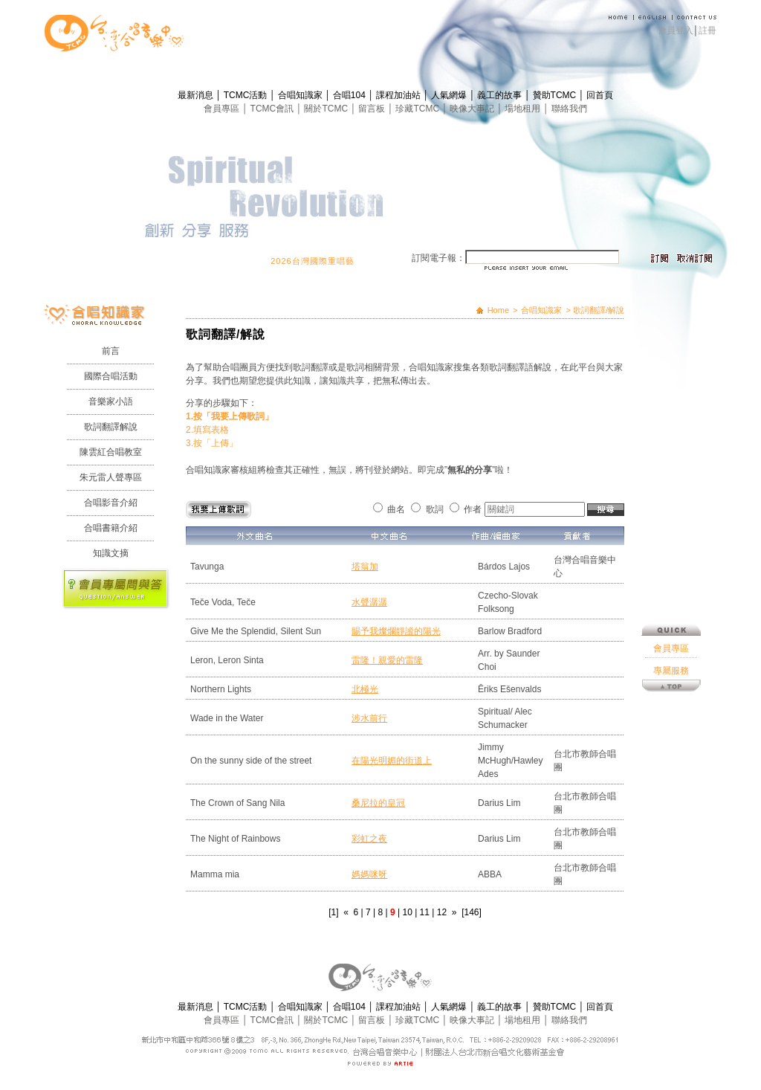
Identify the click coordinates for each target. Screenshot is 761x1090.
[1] (333, 912)
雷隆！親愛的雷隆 (387, 660)
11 (425, 912)
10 (407, 912)
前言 (111, 351)
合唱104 (350, 95)
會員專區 (223, 108)
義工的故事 (500, 95)
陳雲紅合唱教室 (111, 452)
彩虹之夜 (369, 838)
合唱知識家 (301, 95)
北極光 (365, 689)
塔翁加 (365, 566)
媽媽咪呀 (369, 874)
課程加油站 (399, 95)
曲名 (396, 509)
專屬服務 (671, 577)
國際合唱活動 (110, 376)
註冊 (707, 30)
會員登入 (675, 30)
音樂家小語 (110, 401)
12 (442, 912)
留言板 (372, 108)
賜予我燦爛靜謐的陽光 (396, 631)
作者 (473, 509)
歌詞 (435, 509)
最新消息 (197, 95)
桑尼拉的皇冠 (378, 803)
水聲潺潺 (369, 602)
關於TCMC (327, 108)
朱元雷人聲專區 (111, 477)
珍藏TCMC (418, 108)
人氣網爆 (450, 95)
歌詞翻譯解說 (110, 427)
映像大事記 (473, 108)
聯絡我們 (569, 108)
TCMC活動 (247, 95)
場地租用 (524, 108)
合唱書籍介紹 (110, 528)
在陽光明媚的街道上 (392, 760)
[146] (472, 912)
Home (498, 310)
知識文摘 (111, 553)
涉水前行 (369, 718)
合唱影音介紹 (110, 502)
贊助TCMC (556, 95)
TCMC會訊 (273, 108)
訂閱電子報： (438, 258)
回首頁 (599, 95)
